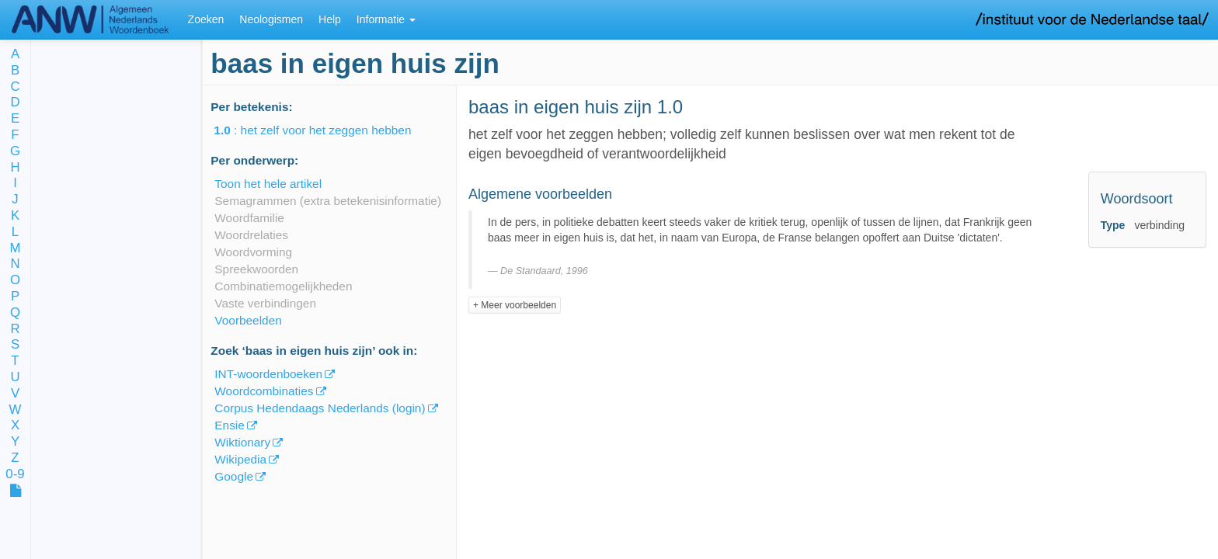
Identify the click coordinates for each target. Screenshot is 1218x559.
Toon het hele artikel (268, 183)
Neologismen (271, 19)
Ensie (229, 425)
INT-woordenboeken (268, 373)
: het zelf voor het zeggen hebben (323, 130)
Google (233, 476)
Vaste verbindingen (265, 303)
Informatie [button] (386, 19)
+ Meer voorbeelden (514, 305)
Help (329, 19)
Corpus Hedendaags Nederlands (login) (319, 408)
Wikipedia (240, 459)
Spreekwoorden (256, 269)
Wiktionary (242, 442)
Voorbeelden (247, 320)
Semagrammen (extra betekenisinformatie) (327, 200)
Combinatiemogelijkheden (283, 286)
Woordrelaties (251, 234)
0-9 (14, 474)
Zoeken (206, 19)
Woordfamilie (249, 217)
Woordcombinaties (263, 391)
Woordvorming (253, 252)
